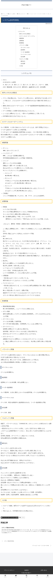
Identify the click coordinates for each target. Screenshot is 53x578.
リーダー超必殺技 (25, 53)
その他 (20, 68)
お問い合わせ (44, 572)
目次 (24, 28)
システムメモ (21, 31)
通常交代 (22, 63)
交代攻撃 (22, 58)
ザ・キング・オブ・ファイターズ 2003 (9, 519)
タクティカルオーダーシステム (27, 36)
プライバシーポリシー (9, 572)
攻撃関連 (21, 41)
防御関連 (21, 43)
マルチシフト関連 (23, 60)
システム (22, 519)
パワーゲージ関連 (23, 46)
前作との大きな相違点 (25, 34)
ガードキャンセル (25, 48)
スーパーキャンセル (25, 55)
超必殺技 (22, 51)
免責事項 (26, 572)
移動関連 (21, 38)
